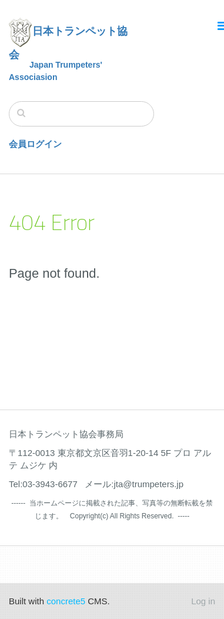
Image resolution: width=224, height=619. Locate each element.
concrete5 (65, 601)
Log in (203, 601)
